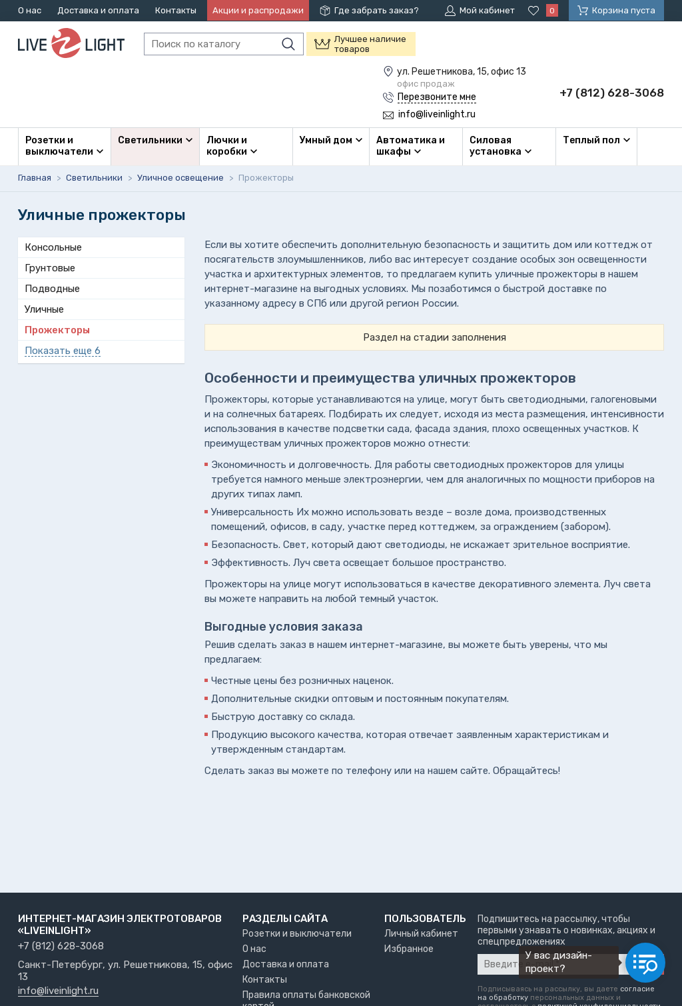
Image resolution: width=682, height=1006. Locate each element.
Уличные (44, 309)
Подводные (52, 289)
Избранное (409, 949)
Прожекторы (57, 330)
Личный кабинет (421, 933)
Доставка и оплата (98, 10)
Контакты (175, 10)
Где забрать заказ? (376, 10)
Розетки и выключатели (297, 933)
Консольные (53, 247)
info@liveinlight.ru (58, 991)
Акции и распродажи (258, 10)
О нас (29, 10)
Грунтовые (50, 268)
